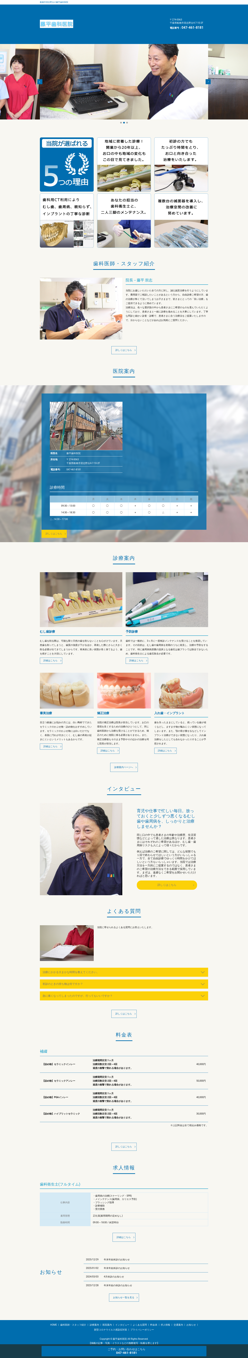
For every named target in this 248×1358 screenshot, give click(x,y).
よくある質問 (112, 14)
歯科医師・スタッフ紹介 (93, 7)
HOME (82, 26)
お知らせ (105, 20)
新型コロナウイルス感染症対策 (138, 20)
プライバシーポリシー (142, 1323)
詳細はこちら (52, 648)
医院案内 (143, 7)
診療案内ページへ (123, 756)
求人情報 (154, 14)
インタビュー (86, 14)
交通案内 (84, 20)
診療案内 (122, 7)
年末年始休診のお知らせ (117, 1252)
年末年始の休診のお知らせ (118, 1278)
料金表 (134, 14)
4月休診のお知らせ (114, 1269)
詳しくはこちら (123, 336)
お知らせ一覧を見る (124, 1290)
